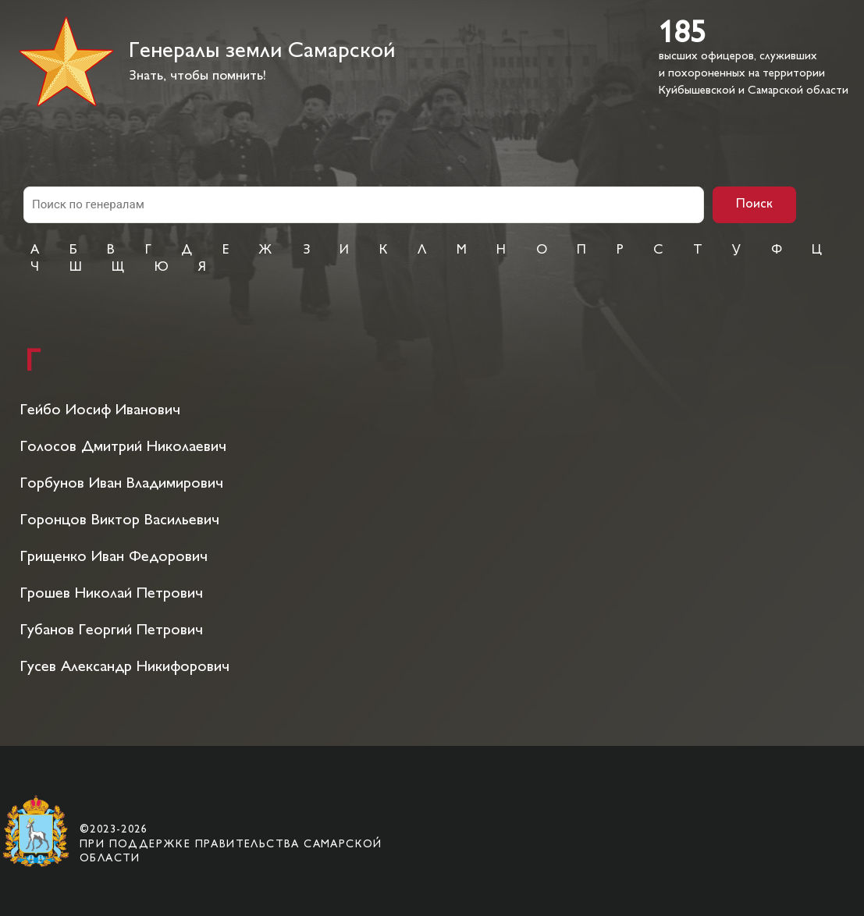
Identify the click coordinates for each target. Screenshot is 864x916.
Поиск (754, 204)
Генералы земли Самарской (262, 51)
